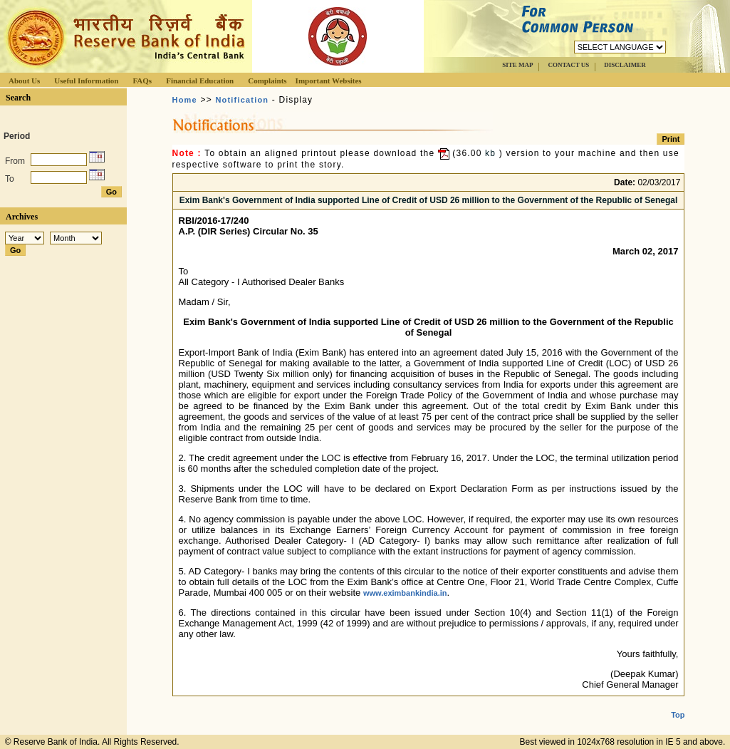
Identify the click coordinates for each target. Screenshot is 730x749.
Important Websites (329, 80)
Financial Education (200, 80)
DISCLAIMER (625, 64)
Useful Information (86, 80)
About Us (24, 80)
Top (677, 703)
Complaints (267, 80)
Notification (241, 99)
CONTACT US (568, 64)
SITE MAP (517, 64)
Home (184, 99)
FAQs (142, 80)
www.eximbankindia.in (405, 593)
